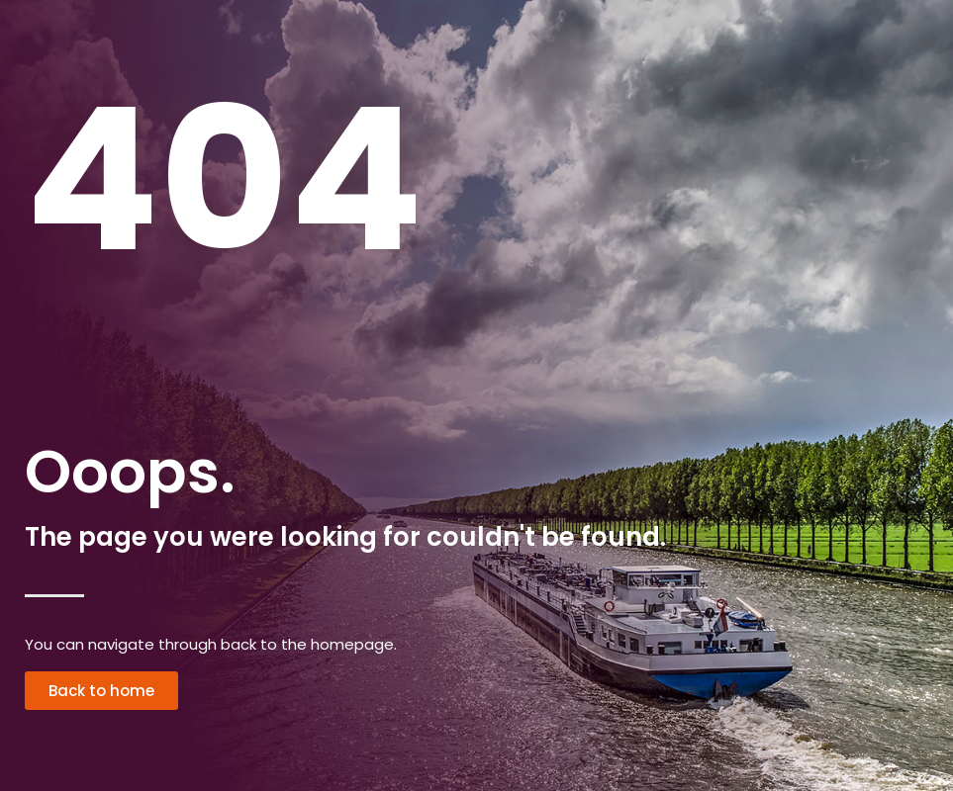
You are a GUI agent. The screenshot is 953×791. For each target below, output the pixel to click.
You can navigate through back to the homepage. (211, 644)
